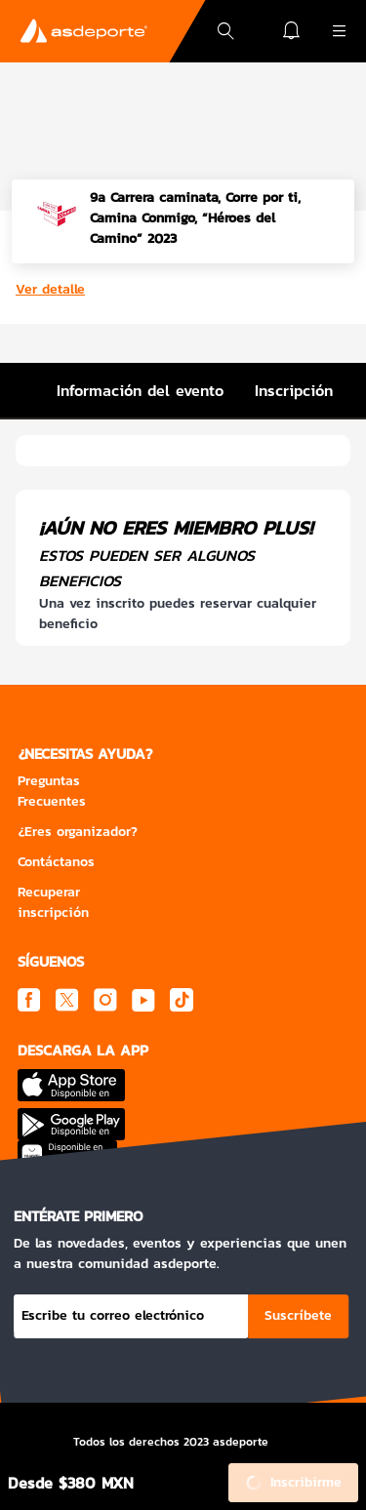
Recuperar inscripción (53, 902)
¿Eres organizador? (78, 831)
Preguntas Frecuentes (52, 791)
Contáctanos (56, 862)
